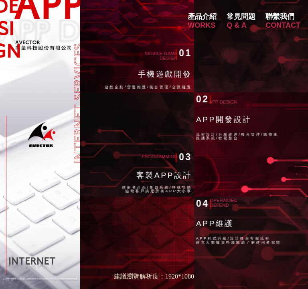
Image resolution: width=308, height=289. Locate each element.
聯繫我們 (279, 16)
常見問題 (241, 16)
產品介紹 (202, 16)
